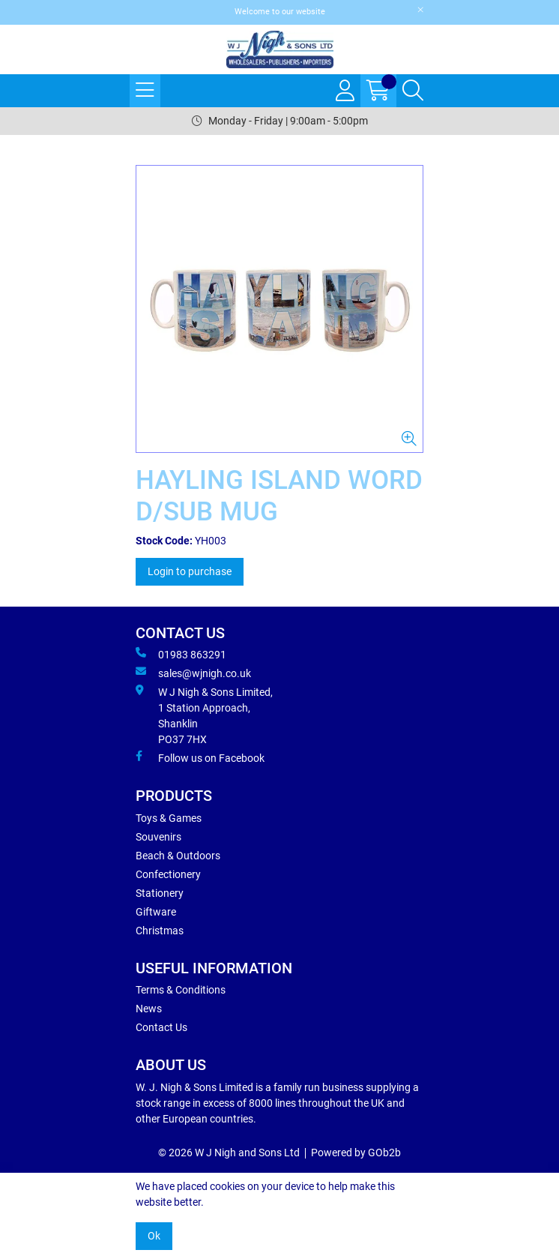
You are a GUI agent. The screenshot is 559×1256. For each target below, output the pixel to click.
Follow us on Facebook (200, 757)
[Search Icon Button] (412, 90)
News (149, 1009)
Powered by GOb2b (356, 1153)
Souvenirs (158, 837)
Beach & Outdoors (178, 856)
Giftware (156, 912)
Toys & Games (169, 818)
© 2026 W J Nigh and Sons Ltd (229, 1153)
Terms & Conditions (181, 990)
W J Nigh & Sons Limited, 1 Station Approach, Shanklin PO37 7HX (204, 715)
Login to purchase (190, 571)
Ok (154, 1236)
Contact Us (161, 1027)
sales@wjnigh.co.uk (193, 672)
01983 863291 (181, 654)
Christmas (160, 931)
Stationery (160, 893)
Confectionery (168, 874)
